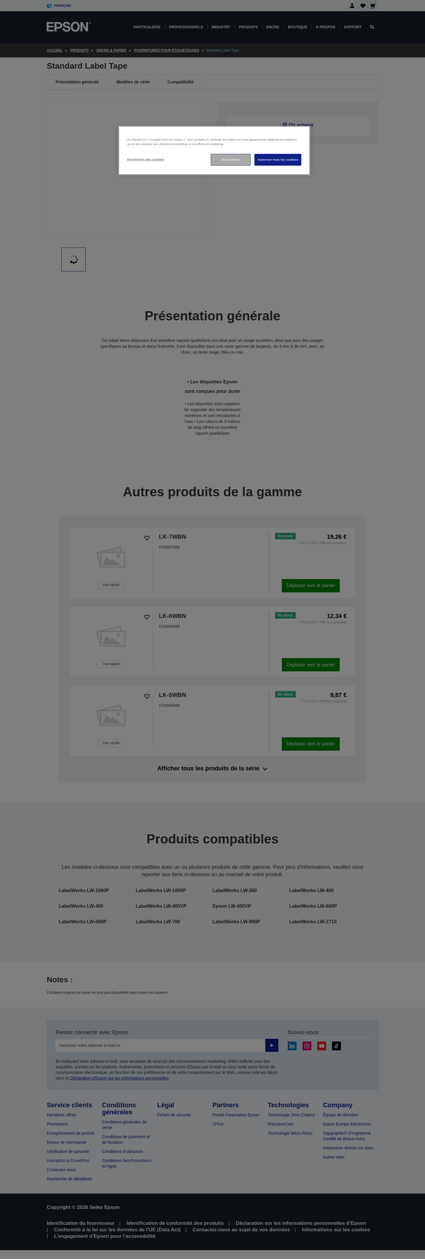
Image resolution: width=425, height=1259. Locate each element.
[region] (214, 150)
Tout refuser (230, 159)
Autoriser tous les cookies (278, 159)
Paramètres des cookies (145, 159)
